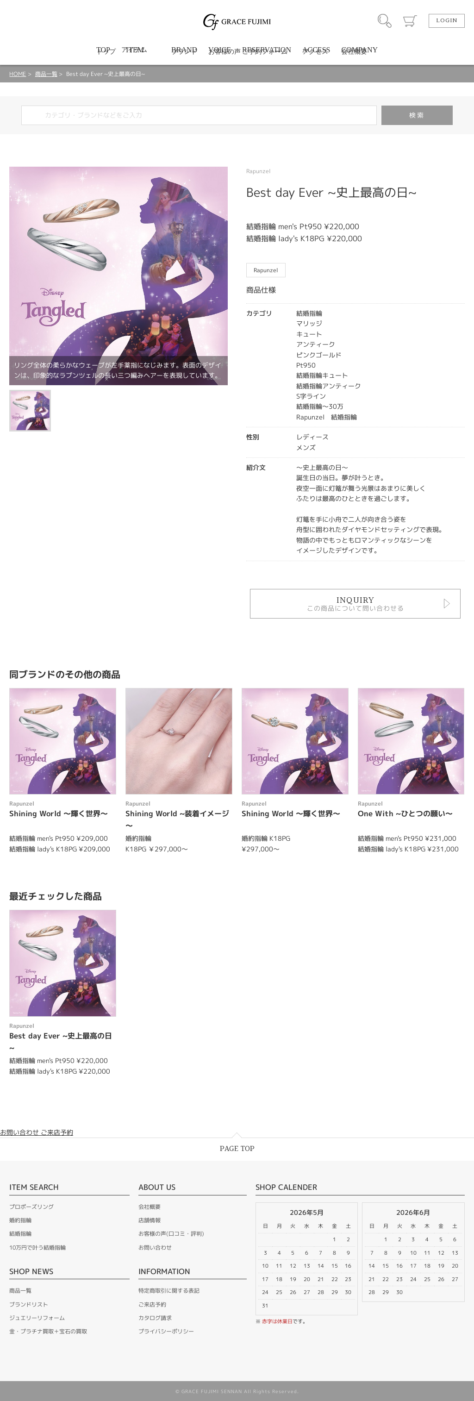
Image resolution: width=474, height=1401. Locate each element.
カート (410, 21)
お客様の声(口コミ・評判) (171, 1234)
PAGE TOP (237, 1149)
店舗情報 (149, 1220)
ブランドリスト (28, 1304)
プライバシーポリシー (166, 1331)
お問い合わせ (155, 1247)
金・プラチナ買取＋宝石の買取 (48, 1331)
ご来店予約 (152, 1304)
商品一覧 (46, 74)
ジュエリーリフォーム (37, 1318)
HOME (17, 74)
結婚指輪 (20, 1234)
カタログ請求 (155, 1318)
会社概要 (149, 1207)
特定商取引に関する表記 (169, 1291)
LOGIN (446, 21)
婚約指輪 (20, 1220)
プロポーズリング (31, 1207)
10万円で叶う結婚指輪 (37, 1247)
